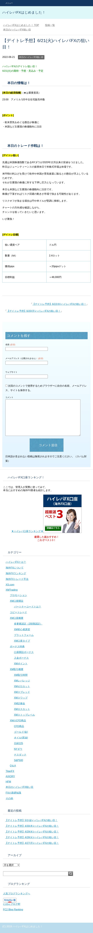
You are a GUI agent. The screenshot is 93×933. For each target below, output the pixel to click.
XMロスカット (22, 709)
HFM (8, 781)
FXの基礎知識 (13, 792)
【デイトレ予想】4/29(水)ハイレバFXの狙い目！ (32, 831)
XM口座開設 (16, 601)
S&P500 (18, 760)
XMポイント (21, 663)
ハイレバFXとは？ (16, 562)
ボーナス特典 (17, 646)
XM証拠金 (19, 703)
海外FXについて (15, 567)
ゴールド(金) (21, 732)
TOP (21, 25)
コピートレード (18, 612)
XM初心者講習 (22, 629)
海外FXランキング (16, 573)
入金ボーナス (21, 658)
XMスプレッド (22, 692)
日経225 (18, 743)
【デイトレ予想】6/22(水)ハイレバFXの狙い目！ (59, 304)
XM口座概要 (16, 618)
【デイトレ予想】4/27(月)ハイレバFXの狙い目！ (32, 843)
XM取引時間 (21, 675)
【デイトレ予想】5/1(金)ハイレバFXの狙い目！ (31, 820)
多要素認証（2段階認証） (28, 623)
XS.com (10, 584)
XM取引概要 (16, 669)
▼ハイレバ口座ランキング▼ (46, 531)
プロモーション (18, 595)
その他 (9, 798)
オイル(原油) (21, 737)
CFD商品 (19, 726)
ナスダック (20, 754)
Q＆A (13, 765)
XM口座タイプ (22, 640)
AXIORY (10, 776)
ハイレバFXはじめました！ (24, 12)
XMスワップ (21, 697)
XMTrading (12, 590)
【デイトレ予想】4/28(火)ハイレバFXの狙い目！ (32, 837)
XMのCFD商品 (18, 720)
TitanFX (10, 771)
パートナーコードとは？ (27, 606)
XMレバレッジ (22, 680)
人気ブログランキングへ (16, 893)
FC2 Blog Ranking (13, 909)
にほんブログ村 (11, 904)
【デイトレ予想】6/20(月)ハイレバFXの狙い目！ (34, 311)
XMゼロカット (22, 686)
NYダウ (18, 749)
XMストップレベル (24, 715)
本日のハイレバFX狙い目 (31, 57)
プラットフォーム (24, 635)
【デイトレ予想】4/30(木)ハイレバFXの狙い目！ (32, 826)
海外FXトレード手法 (17, 579)
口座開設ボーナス (24, 652)
